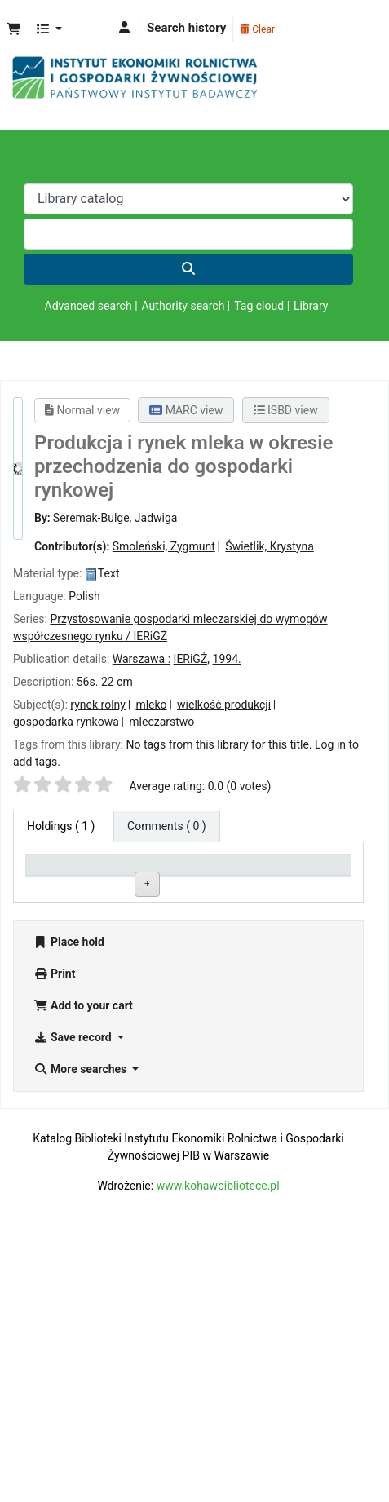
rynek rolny (98, 704)
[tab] (166, 826)
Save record (73, 1306)
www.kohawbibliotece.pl (218, 1454)
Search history (186, 27)
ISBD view (286, 410)
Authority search (183, 305)
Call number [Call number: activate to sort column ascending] (184, 878)
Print (54, 1242)
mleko (150, 704)
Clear (258, 29)
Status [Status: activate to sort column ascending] (246, 885)
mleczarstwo (161, 721)
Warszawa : (141, 658)
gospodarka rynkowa (66, 721)
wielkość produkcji (224, 704)
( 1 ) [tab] (61, 826)
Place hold (68, 1210)
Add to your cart (83, 1274)
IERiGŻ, (192, 658)
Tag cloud (259, 305)
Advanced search (88, 305)
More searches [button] (81, 1338)
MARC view (186, 410)
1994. (227, 658)
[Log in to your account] (124, 28)
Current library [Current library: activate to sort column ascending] (118, 878)
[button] (13, 30)
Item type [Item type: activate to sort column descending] (46, 878)
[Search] (188, 269)
